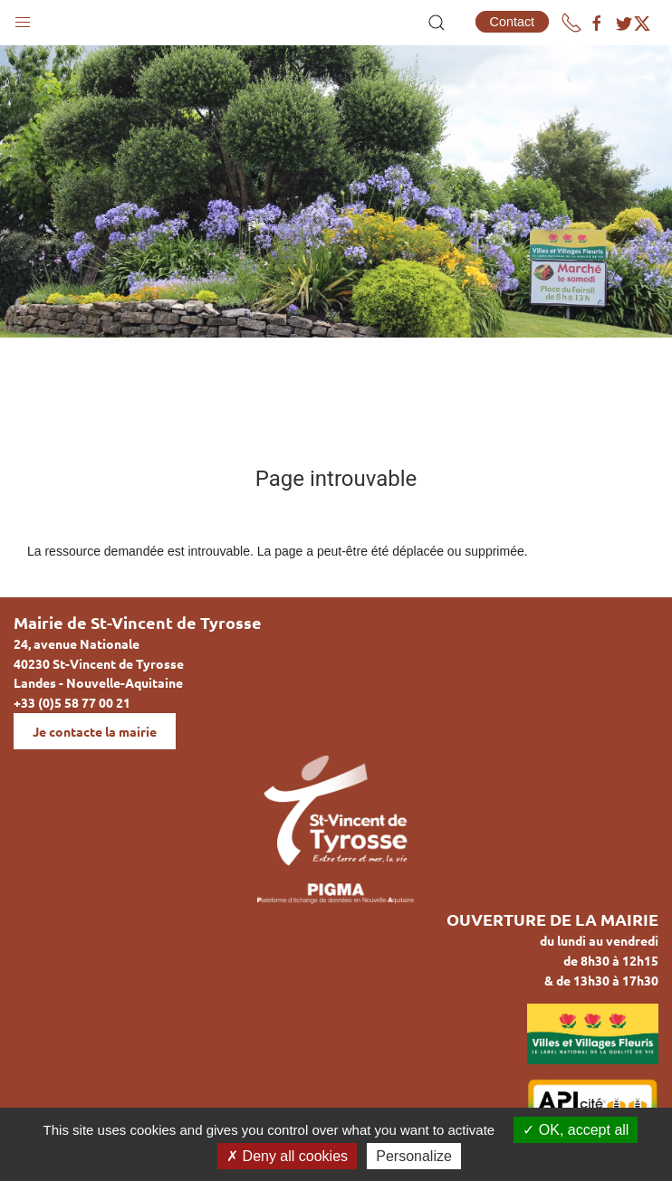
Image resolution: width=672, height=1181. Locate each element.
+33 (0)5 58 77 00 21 (72, 702)
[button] (23, 18)
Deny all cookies (287, 1156)
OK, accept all (576, 1130)
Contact (512, 21)
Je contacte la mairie (95, 731)
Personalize (414, 1156)
